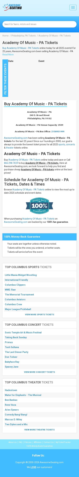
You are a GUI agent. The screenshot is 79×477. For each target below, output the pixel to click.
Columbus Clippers (15, 285)
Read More (8, 54)
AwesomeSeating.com (16, 138)
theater (10, 147)
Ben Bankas (11, 400)
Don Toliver (11, 357)
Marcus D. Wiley (13, 419)
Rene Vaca (10, 405)
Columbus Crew (13, 304)
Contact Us (49, 442)
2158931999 (57, 131)
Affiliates (37, 442)
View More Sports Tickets (39, 314)
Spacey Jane (11, 366)
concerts (70, 144)
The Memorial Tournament (19, 294)
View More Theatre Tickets (39, 430)
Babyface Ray (12, 362)
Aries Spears (12, 409)
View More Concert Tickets (39, 372)
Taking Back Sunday (16, 337)
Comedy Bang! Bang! (16, 414)
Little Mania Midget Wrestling (21, 275)
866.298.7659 (11, 163)
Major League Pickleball (18, 309)
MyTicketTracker (63, 442)
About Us (12, 442)
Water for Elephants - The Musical (23, 395)
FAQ (20, 442)
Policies (28, 442)
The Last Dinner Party (16, 352)
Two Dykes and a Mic (16, 424)
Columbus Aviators (15, 299)
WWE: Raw (10, 289)
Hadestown (11, 390)
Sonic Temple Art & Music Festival (23, 332)
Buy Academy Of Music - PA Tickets (20, 48)
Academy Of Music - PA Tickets (24, 159)
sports (62, 144)
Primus (9, 342)
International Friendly (16, 280)
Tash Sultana (12, 347)
